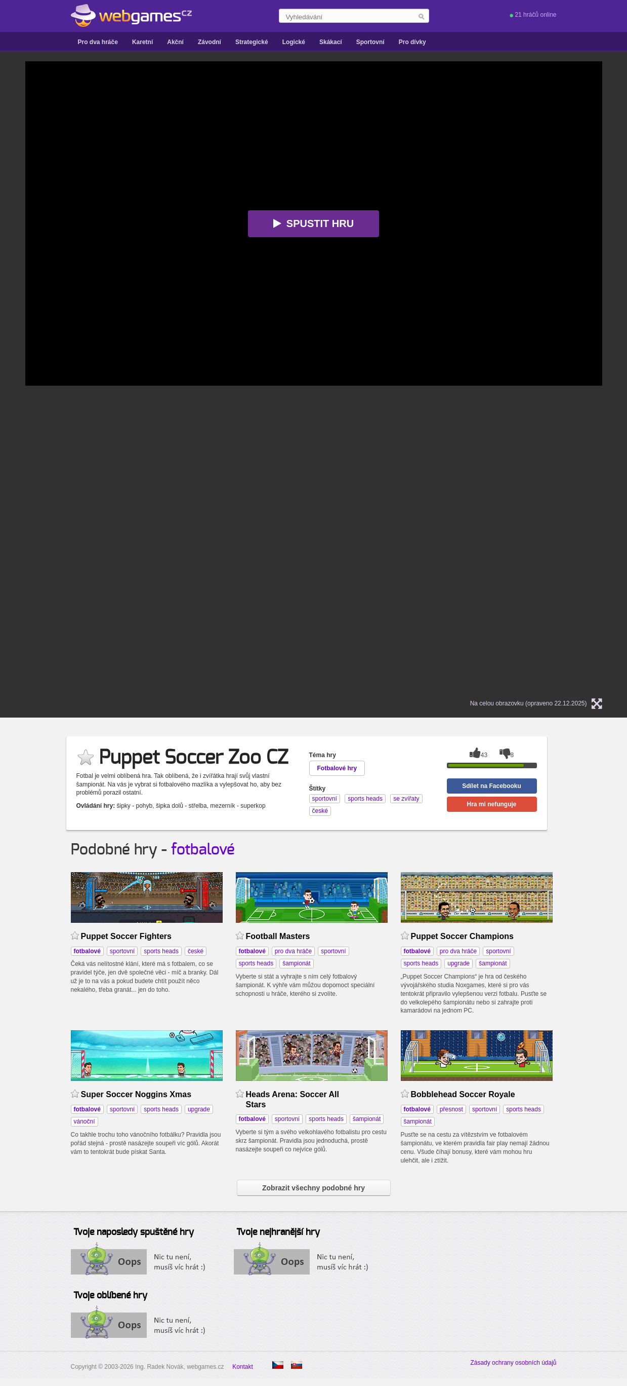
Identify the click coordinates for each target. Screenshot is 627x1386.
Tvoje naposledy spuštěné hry (133, 1232)
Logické (293, 42)
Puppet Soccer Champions (462, 936)
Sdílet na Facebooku (491, 786)
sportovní (122, 951)
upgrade (458, 963)
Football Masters (278, 936)
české (195, 951)
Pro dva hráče (98, 42)
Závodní (209, 42)
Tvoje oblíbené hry (110, 1295)
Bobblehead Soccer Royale (463, 1094)
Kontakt (242, 1366)
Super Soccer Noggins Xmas (136, 1094)
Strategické (251, 42)
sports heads (161, 951)
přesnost (451, 1109)
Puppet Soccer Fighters (126, 936)
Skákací (330, 42)
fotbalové (203, 849)
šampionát (296, 963)
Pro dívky (412, 42)
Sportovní (370, 42)
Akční (175, 42)
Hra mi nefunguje (491, 804)
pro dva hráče (293, 951)
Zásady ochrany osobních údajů (513, 1362)
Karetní (142, 42)
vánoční (84, 1121)
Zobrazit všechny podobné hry (313, 1188)
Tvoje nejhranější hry (278, 1232)
